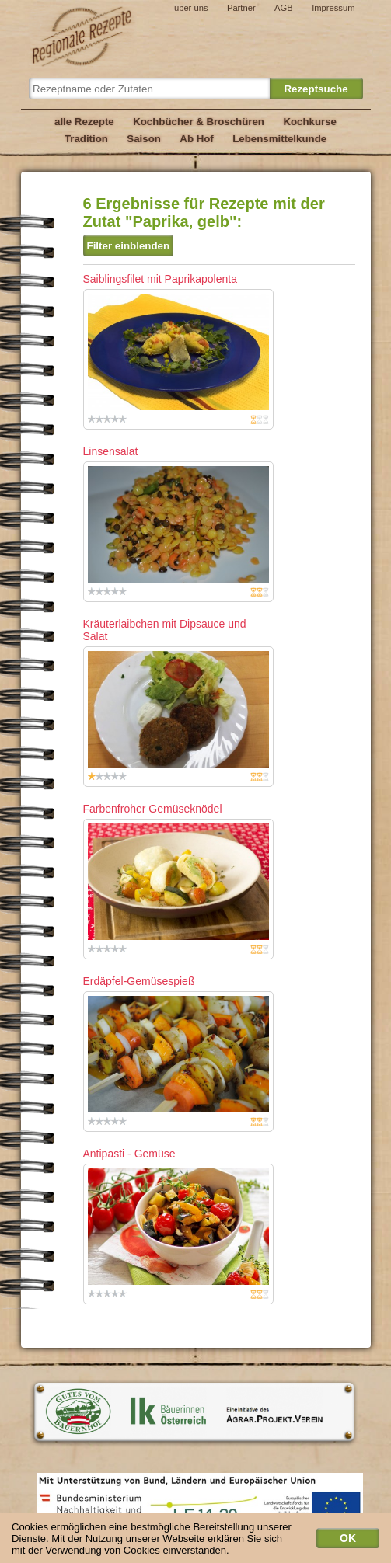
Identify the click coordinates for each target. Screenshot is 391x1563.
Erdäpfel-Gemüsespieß (139, 981)
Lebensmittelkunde (279, 138)
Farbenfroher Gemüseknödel (152, 808)
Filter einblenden (128, 246)
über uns (191, 7)
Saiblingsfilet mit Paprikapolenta (160, 279)
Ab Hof (196, 138)
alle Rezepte (84, 121)
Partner (241, 7)
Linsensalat (110, 451)
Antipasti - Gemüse (129, 1153)
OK (348, 1541)
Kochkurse (310, 121)
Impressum (333, 7)
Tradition (86, 138)
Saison (144, 138)
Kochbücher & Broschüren (198, 121)
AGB (283, 7)
